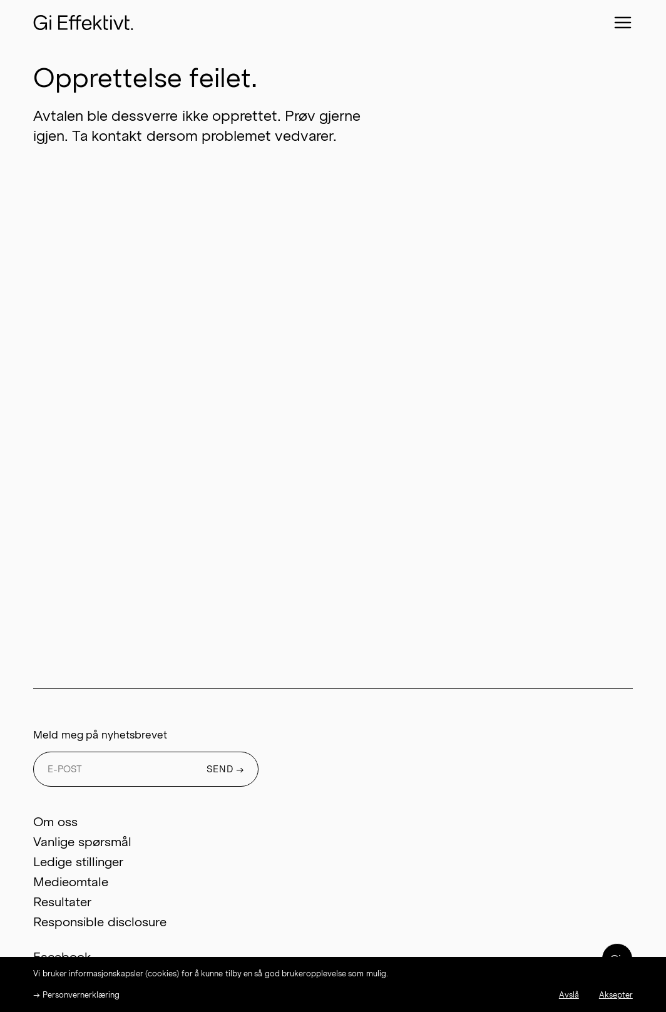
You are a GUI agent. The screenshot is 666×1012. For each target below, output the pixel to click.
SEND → (226, 769)
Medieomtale (70, 881)
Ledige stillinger (78, 861)
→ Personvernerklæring (76, 994)
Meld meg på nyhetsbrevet (99, 734)
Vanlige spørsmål (82, 841)
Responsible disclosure (99, 921)
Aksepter (616, 994)
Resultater (62, 901)
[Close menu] (623, 23)
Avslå (569, 994)
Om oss (55, 821)
